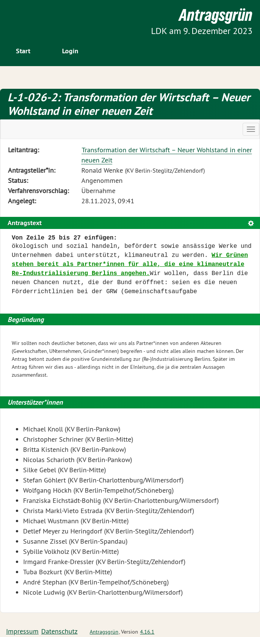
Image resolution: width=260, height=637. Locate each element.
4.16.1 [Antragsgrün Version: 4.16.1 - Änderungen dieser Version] (147, 631)
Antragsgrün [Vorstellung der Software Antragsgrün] (104, 631)
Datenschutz (59, 631)
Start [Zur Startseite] (23, 50)
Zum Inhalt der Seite (34, 18)
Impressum (22, 631)
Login (70, 50)
